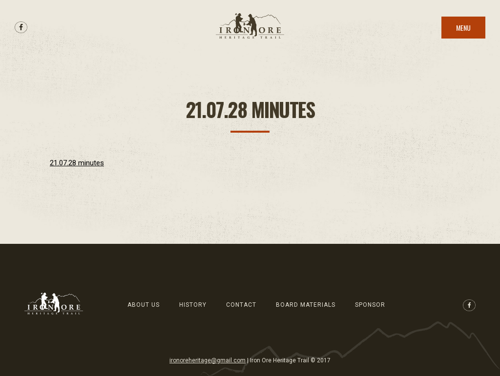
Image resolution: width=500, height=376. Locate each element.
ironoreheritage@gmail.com (207, 360)
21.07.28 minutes (77, 162)
